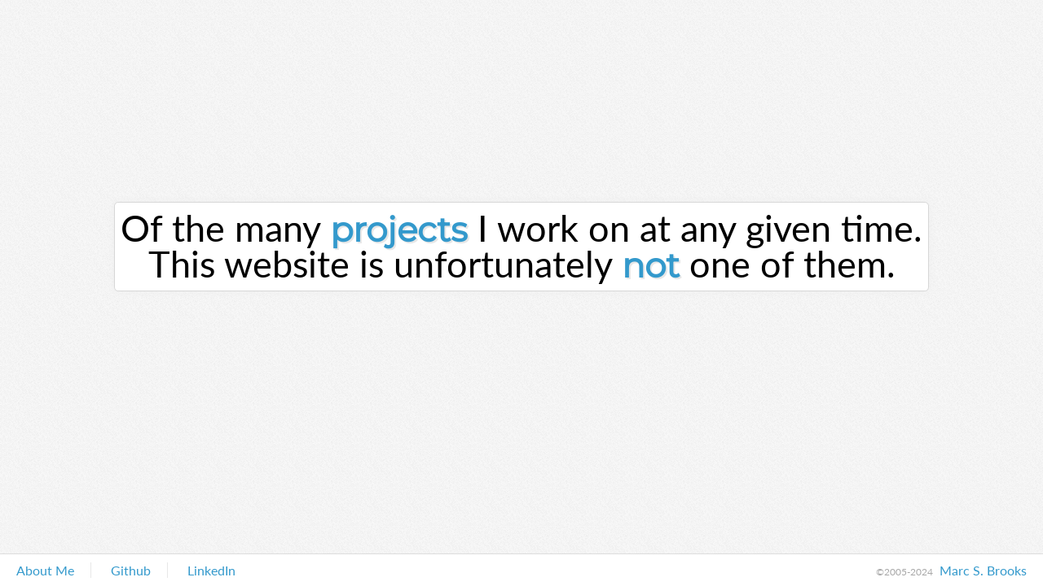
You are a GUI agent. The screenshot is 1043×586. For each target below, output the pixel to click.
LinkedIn (211, 570)
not (651, 265)
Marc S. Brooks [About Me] (983, 570)
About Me (45, 570)
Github (131, 570)
